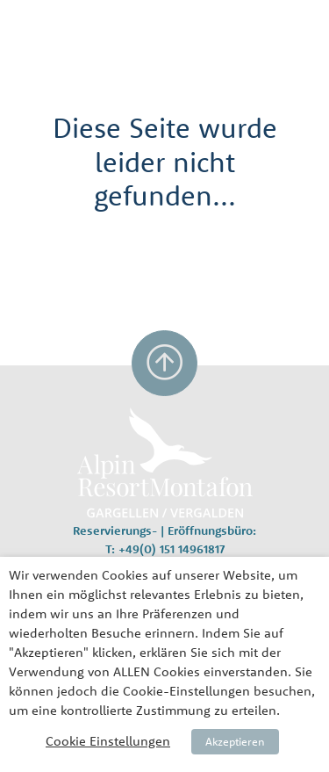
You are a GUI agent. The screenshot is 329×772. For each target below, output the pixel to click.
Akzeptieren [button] (235, 741)
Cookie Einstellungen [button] (108, 740)
